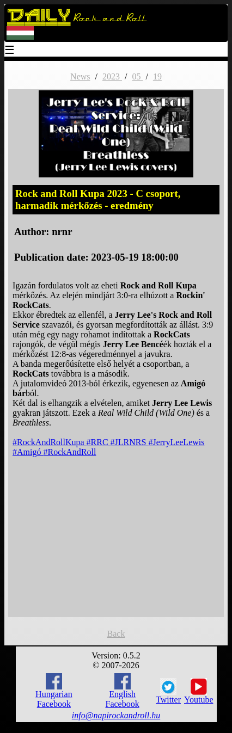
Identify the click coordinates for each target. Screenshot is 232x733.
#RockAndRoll (70, 452)
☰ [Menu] (9, 51)
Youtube (198, 691)
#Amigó (28, 452)
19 (157, 76)
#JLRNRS (130, 442)
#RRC (99, 442)
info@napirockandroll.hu (116, 715)
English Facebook (122, 691)
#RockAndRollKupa (50, 442)
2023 (112, 76)
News (80, 76)
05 (137, 76)
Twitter (168, 691)
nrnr (62, 231)
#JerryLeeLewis (176, 442)
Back (116, 633)
